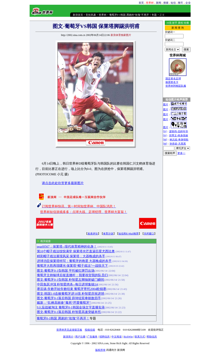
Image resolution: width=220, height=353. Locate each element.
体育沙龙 (108, 233)
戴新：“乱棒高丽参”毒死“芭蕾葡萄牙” (64, 302)
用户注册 (80, 336)
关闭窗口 (149, 233)
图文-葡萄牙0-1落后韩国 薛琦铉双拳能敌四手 (69, 298)
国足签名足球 (173, 78)
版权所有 (100, 349)
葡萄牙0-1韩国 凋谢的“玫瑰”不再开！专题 (133, 14)
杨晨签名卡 (171, 82)
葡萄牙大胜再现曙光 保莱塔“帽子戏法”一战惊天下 (72, 265)
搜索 (165, 2)
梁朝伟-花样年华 (178, 131)
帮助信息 (152, 336)
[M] (165, 139)
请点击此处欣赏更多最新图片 (63, 183)
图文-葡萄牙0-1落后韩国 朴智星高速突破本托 (69, 312)
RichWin (128, 336)
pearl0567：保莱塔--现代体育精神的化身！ (67, 246)
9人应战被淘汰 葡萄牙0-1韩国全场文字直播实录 (71, 307)
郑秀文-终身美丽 (178, 135)
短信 (173, 2)
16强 (168, 22)
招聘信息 (104, 336)
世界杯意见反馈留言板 (69, 329)
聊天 (180, 2)
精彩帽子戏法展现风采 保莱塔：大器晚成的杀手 (71, 256)
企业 (188, 2)
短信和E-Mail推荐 (128, 233)
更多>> (182, 153)
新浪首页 (78, 14)
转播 (186, 22)
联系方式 (140, 336)
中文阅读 (116, 336)
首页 (141, 2)
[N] (165, 131)
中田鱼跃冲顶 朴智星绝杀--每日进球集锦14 (67, 284)
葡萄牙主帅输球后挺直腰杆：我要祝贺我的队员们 (72, 275)
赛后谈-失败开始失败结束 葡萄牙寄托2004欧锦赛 (71, 289)
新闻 (158, 2)
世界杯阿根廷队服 (175, 85)
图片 (165, 104)
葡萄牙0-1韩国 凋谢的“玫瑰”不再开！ (63, 318)
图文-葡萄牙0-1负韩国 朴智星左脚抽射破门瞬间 (70, 279)
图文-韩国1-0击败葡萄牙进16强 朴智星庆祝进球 (70, 293)
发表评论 (93, 233)
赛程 (180, 22)
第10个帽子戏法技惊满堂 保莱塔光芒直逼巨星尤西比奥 (76, 251)
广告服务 (92, 336)
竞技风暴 (91, 14)
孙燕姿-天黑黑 (178, 143)
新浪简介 (68, 336)
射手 (174, 22)
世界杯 (102, 14)
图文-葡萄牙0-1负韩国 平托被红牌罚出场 (66, 270)
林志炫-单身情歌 (179, 139)
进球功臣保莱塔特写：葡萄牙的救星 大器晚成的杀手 (74, 261)
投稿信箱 (90, 329)
